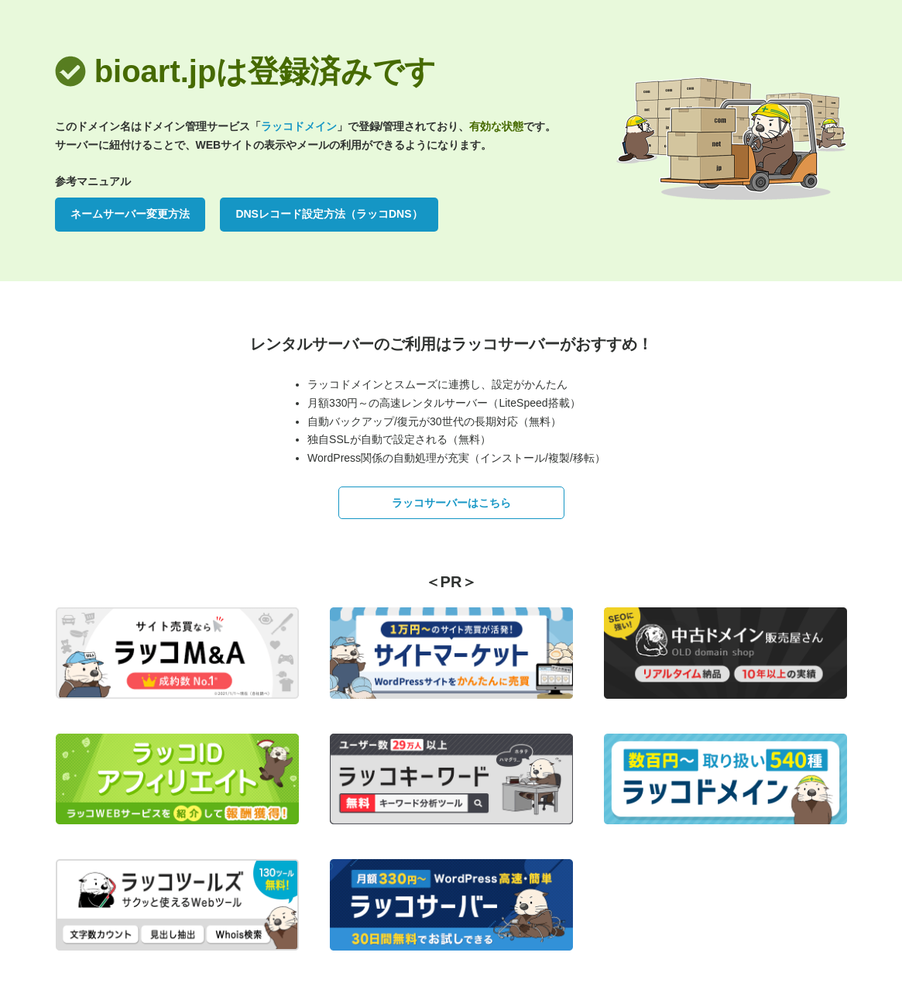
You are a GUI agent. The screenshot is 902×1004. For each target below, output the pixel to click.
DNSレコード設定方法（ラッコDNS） (328, 214)
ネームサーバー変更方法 (130, 214)
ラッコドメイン (299, 126)
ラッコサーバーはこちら (451, 503)
